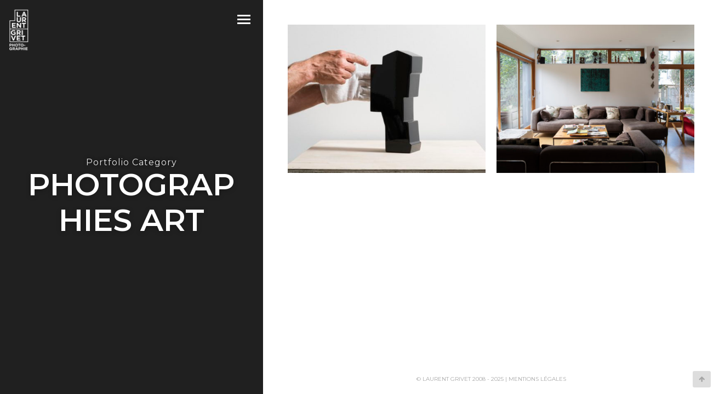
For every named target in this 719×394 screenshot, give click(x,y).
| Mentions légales (535, 379)
